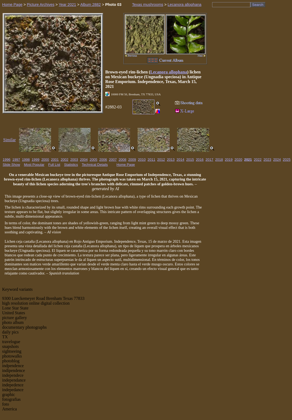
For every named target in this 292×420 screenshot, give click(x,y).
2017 (209, 160)
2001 (55, 160)
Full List (54, 165)
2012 (161, 160)
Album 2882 (90, 4)
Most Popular (34, 165)
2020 (238, 160)
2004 (84, 160)
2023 (267, 160)
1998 (26, 160)
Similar (9, 140)
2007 (113, 160)
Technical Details (95, 165)
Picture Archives (40, 4)
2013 (171, 160)
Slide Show (11, 165)
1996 (6, 160)
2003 (74, 160)
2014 (180, 160)
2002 (64, 160)
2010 (142, 160)
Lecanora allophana (184, 4)
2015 (190, 160)
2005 (93, 160)
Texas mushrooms (147, 4)
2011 (151, 160)
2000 (45, 160)
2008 (122, 160)
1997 (16, 160)
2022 (258, 160)
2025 (287, 160)
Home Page (12, 4)
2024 (277, 160)
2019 (229, 160)
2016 (200, 160)
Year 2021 (67, 4)
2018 (219, 160)
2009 (132, 160)
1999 (35, 160)
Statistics (71, 165)
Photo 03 (113, 4)
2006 (103, 160)
